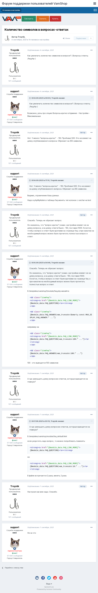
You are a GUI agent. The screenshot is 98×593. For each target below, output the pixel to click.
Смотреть (28, 19)
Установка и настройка (39, 40)
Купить (55, 19)
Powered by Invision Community (49, 589)
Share (66, 38)
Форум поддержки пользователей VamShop (34, 3)
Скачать (42, 19)
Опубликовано (40, 50)
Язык (49, 584)
